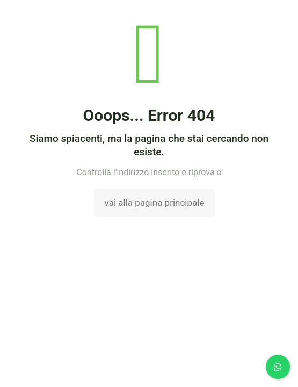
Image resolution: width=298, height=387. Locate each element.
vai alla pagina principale (155, 202)
